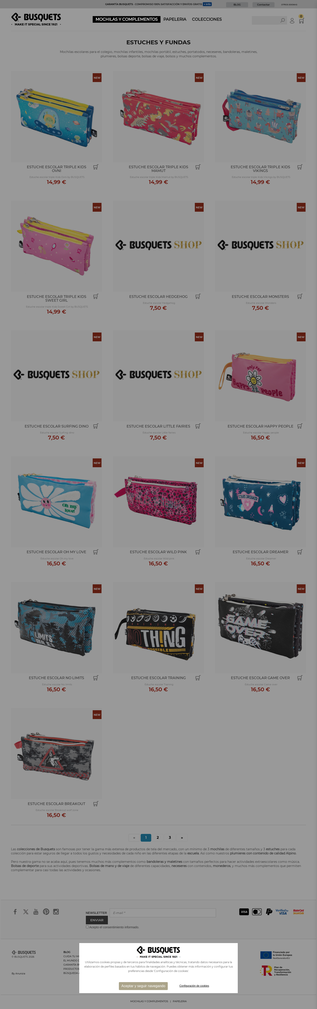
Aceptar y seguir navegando (143, 986)
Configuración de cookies (194, 985)
